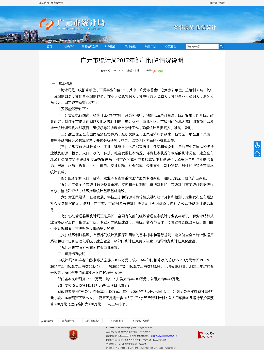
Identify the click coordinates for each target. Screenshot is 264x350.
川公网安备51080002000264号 (164, 336)
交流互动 (170, 46)
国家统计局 (68, 320)
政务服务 (110, 46)
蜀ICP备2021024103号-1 (140, 336)
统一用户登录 (217, 3)
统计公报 (130, 46)
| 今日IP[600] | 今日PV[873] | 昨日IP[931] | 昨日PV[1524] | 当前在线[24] (145, 348)
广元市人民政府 (141, 320)
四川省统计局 (92, 320)
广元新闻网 (117, 320)
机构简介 (69, 46)
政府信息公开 (90, 46)
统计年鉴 (150, 46)
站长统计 (110, 348)
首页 (49, 46)
